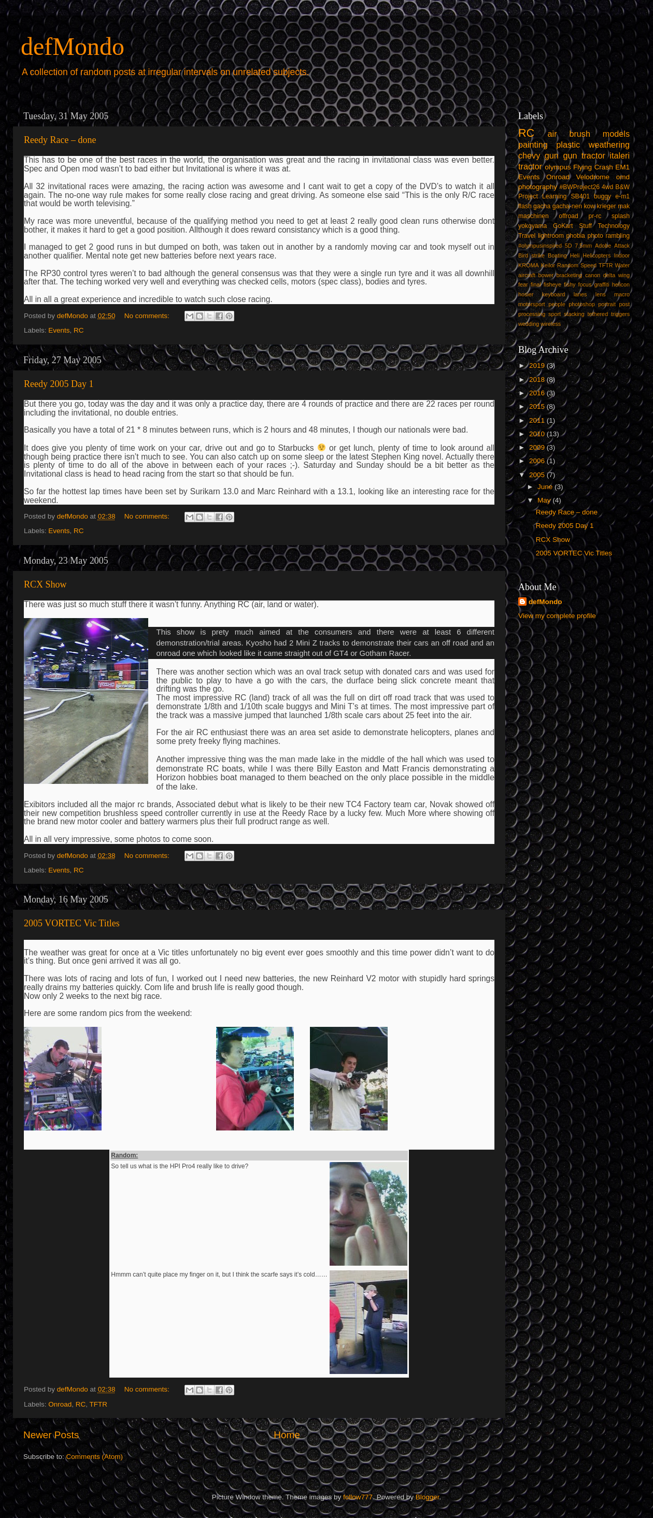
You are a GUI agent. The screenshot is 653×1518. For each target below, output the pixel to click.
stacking (574, 314)
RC (79, 330)
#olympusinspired (540, 245)
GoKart (563, 226)
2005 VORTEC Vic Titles (72, 923)
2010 (538, 434)
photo (595, 235)
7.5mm (583, 245)
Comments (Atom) (94, 1456)
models (616, 133)
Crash (603, 167)
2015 (538, 406)
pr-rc (594, 216)
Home (287, 1434)
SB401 (580, 196)
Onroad (60, 1404)
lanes (580, 294)
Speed (588, 265)
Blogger (427, 1497)
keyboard (553, 294)
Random (567, 265)
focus (584, 284)
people (556, 304)
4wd (607, 187)
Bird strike (531, 255)
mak (624, 206)
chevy (529, 155)
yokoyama (532, 226)
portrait (607, 304)
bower (545, 275)
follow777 (358, 1497)
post (624, 304)
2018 (538, 379)
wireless (551, 324)
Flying (582, 167)
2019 (538, 365)
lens (600, 294)
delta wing (616, 275)
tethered (598, 314)
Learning (554, 196)
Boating (557, 255)
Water (622, 265)
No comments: (148, 316)
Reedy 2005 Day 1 (58, 384)
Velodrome (593, 177)
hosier (525, 294)
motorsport (531, 304)
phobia (575, 235)
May (544, 500)
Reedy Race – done (60, 140)
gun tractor (584, 155)
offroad (568, 216)
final (536, 284)
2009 (538, 447)
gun (552, 155)
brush (579, 133)
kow (589, 206)
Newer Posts (51, 1434)
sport (554, 314)
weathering (609, 144)
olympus (558, 167)
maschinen (533, 216)
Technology (614, 226)
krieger (606, 206)
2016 (538, 393)
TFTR (99, 1404)
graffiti (601, 284)
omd (623, 177)
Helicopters (597, 255)
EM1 (622, 167)
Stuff (585, 226)
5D (568, 245)
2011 (538, 420)
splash (621, 216)
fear (523, 284)
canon (592, 275)
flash (525, 206)
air (552, 133)
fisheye (552, 284)
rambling (617, 235)
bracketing (570, 275)
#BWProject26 (579, 187)
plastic (568, 144)
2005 (538, 475)
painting (533, 144)
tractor (530, 166)
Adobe (603, 245)
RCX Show (45, 584)
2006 (538, 461)
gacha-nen (567, 206)
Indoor (622, 255)
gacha (541, 206)
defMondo (72, 46)
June (546, 487)
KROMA (528, 265)
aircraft (526, 275)
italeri (619, 155)
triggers (620, 314)
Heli (575, 255)
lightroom (551, 235)
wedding (528, 324)
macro (622, 294)
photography (537, 187)
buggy (602, 196)
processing (531, 314)
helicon (621, 284)
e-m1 (622, 196)
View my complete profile (557, 616)
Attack (622, 245)
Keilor (548, 265)
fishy (569, 284)
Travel (526, 235)
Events (58, 330)
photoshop (581, 304)
